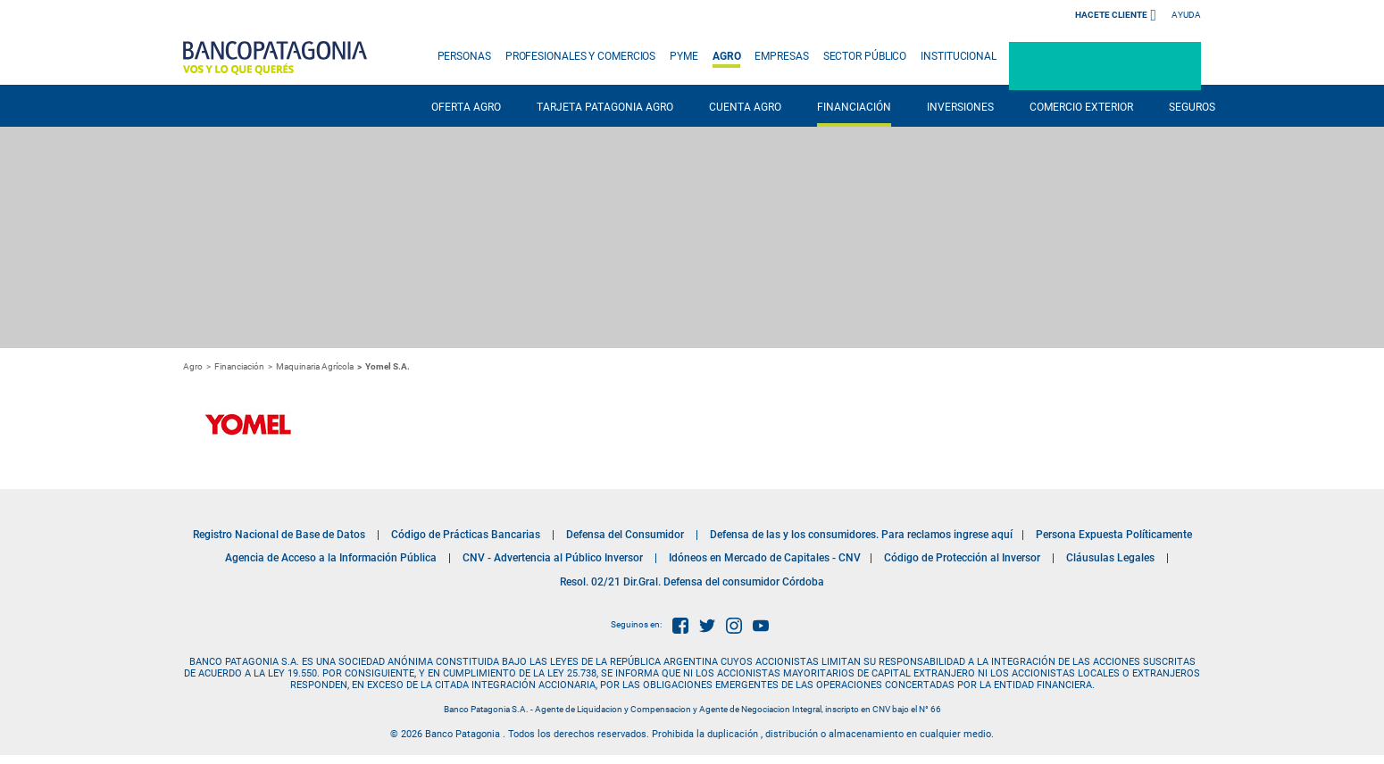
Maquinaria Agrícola (315, 366)
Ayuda (1186, 15)
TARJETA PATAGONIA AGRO (605, 107)
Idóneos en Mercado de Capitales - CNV (765, 558)
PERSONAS (464, 56)
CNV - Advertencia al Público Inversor (553, 558)
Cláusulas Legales (1110, 558)
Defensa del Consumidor (625, 534)
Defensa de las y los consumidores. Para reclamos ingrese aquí (861, 534)
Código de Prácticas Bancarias (465, 534)
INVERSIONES (960, 107)
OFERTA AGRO (466, 107)
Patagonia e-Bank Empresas (1105, 66)
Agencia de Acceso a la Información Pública (331, 558)
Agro (193, 366)
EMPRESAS (781, 56)
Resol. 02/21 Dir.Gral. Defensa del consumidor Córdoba (692, 582)
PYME (684, 56)
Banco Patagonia (275, 58)
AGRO (727, 56)
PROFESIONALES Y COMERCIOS (580, 56)
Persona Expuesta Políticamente (1114, 534)
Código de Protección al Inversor (962, 558)
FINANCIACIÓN (854, 107)
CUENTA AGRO (745, 107)
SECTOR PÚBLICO (865, 56)
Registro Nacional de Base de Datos (279, 534)
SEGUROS (1192, 107)
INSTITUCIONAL (958, 56)
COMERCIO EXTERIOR (1081, 107)
